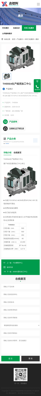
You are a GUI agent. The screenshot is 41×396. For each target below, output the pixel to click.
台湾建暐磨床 (7, 33)
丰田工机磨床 (29, 28)
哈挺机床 (16, 28)
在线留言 (17, 152)
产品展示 (20, 39)
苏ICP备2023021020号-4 (26, 393)
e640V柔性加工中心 (20, 272)
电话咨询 (37, 89)
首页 (13, 39)
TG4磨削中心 (18, 263)
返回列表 (8, 267)
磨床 (37, 39)
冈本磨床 (5, 28)
